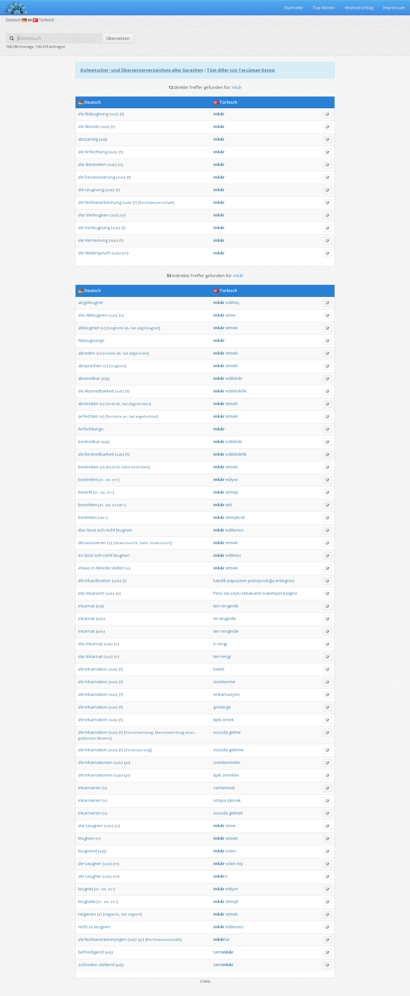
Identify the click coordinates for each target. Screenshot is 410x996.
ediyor (232, 479)
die (81, 114)
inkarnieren (89, 788)
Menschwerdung (169, 732)
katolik (219, 580)
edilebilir (234, 378)
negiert (134, 914)
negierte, (112, 914)
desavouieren (92, 542)
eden (231, 851)
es (114, 504)
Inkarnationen (98, 762)
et (215, 618)
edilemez (235, 530)
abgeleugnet (90, 302)
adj (103, 139)
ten (216, 606)
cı (220, 876)
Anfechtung (96, 152)
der (81, 253)
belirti (218, 669)
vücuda (220, 732)
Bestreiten (96, 164)
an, (125, 416)
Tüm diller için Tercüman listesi (241, 70)
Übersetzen (118, 38)
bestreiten (88, 467)
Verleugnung (97, 227)
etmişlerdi (235, 517)
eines (189, 732)
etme (231, 315)
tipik (217, 719)
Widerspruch (98, 253)
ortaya (219, 800)
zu (90, 927)
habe (126, 466)
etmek (232, 328)
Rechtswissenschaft (156, 202)
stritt (111, 403)
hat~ (120, 504)
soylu (235, 593)
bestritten (139, 466)
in (93, 568)
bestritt (85, 492)
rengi (222, 644)
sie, (108, 479)
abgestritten (139, 403)
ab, (127, 327)
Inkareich (95, 593)
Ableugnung (96, 114)
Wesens (103, 738)
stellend (106, 964)
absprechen (90, 366)
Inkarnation (96, 669)
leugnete (115, 327)
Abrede (92, 126)
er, (102, 479)
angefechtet (146, 416)
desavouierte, (126, 542)
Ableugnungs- (91, 340)
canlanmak (224, 788)
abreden (86, 353)
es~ (115, 479)
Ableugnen (96, 315)
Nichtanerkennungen (105, 939)
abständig (88, 139)
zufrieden (88, 964)
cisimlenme (224, 682)
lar (221, 939)
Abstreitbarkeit (99, 391)
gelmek (236, 813)
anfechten (88, 416)
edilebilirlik (236, 391)
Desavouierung (100, 177)
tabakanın (252, 593)
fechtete (114, 416)
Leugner (93, 863)
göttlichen (87, 738)
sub (114, 113)
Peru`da (221, 593)
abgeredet (138, 353)
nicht (110, 530)
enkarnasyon (226, 694)
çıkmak (234, 800)
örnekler (230, 775)
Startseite (293, 7)
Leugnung (94, 190)
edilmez (233, 555)
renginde (230, 606)
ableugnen (89, 328)
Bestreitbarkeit (99, 454)
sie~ (103, 517)
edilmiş (232, 302)
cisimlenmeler (226, 762)
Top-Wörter (324, 7)
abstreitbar (89, 378)
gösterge (222, 707)
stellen (117, 568)
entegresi (284, 580)
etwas (84, 568)
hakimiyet (272, 593)
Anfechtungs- (91, 429)
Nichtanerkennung (103, 202)
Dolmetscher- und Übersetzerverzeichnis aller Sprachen (141, 70)
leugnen (118, 365)
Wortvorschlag (359, 7)
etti (229, 505)
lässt (91, 530)
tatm (223, 952)
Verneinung (96, 240)
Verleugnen (97, 215)
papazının (237, 580)
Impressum (394, 7)
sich (101, 530)
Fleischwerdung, (139, 732)
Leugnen (94, 825)
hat (133, 327)
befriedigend (91, 952)
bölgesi (290, 593)
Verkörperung (137, 749)
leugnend (87, 851)
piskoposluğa (261, 580)
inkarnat (86, 606)
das (81, 164)
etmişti (232, 492)
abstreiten (88, 403)
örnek (228, 719)
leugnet (85, 889)
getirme (236, 750)
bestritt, (114, 466)
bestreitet (87, 479)
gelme (235, 732)
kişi (240, 863)
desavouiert (159, 542)
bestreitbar (89, 441)
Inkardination (98, 580)
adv (100, 618)
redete (110, 353)
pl (127, 762)
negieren (87, 914)
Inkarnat (94, 644)
